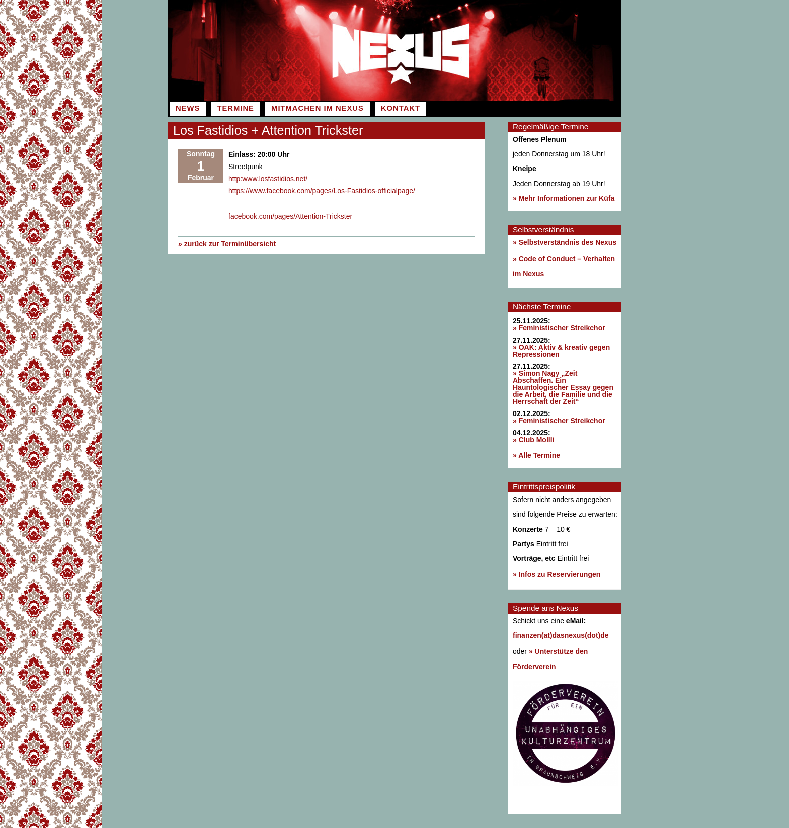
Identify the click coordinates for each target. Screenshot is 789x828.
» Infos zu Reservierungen (556, 574)
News (188, 108)
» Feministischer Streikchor (559, 328)
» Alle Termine (536, 455)
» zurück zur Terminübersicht (227, 243)
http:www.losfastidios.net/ (267, 179)
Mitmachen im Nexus (317, 108)
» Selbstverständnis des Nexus (564, 242)
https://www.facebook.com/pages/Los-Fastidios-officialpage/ (321, 191)
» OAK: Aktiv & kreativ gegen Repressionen (561, 350)
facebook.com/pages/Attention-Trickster (290, 216)
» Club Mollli (533, 440)
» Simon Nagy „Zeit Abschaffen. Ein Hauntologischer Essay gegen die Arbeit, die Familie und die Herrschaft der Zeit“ (563, 387)
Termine (235, 108)
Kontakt (400, 108)
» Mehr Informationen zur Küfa (563, 198)
